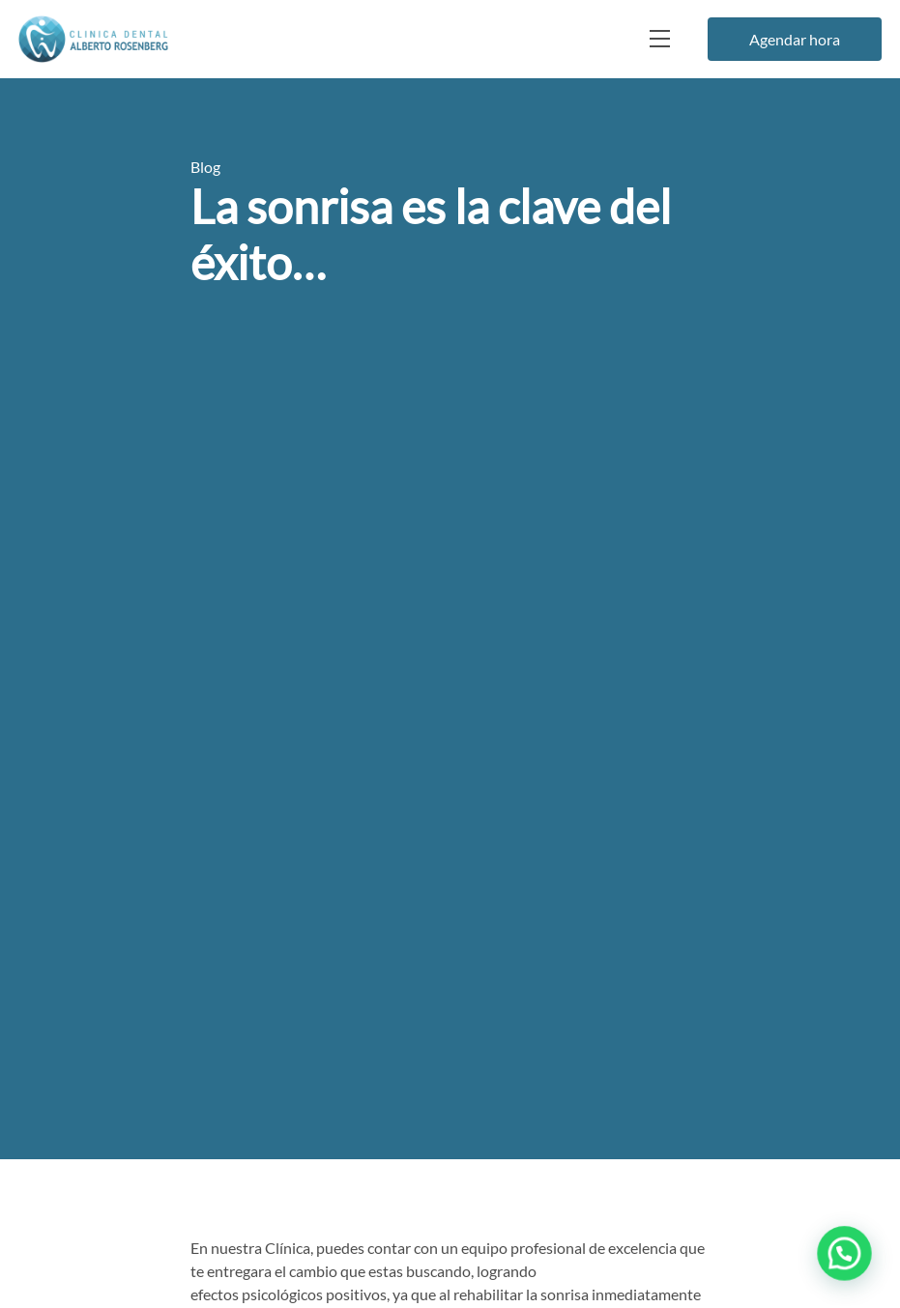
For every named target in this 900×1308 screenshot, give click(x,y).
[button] (846, 1260)
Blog (205, 166)
